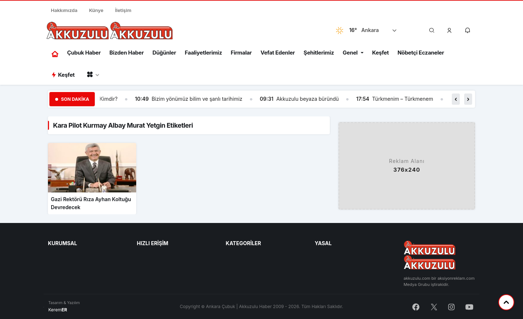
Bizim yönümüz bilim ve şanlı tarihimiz (196, 99)
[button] (449, 30)
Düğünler (164, 52)
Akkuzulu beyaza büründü (307, 99)
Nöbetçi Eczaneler (420, 52)
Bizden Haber (126, 52)
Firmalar (241, 52)
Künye (96, 10)
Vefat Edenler (277, 52)
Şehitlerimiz (319, 52)
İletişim (123, 10)
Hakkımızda (64, 10)
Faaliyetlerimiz (203, 52)
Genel (350, 52)
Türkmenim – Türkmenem (402, 99)
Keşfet (380, 52)
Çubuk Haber (84, 52)
